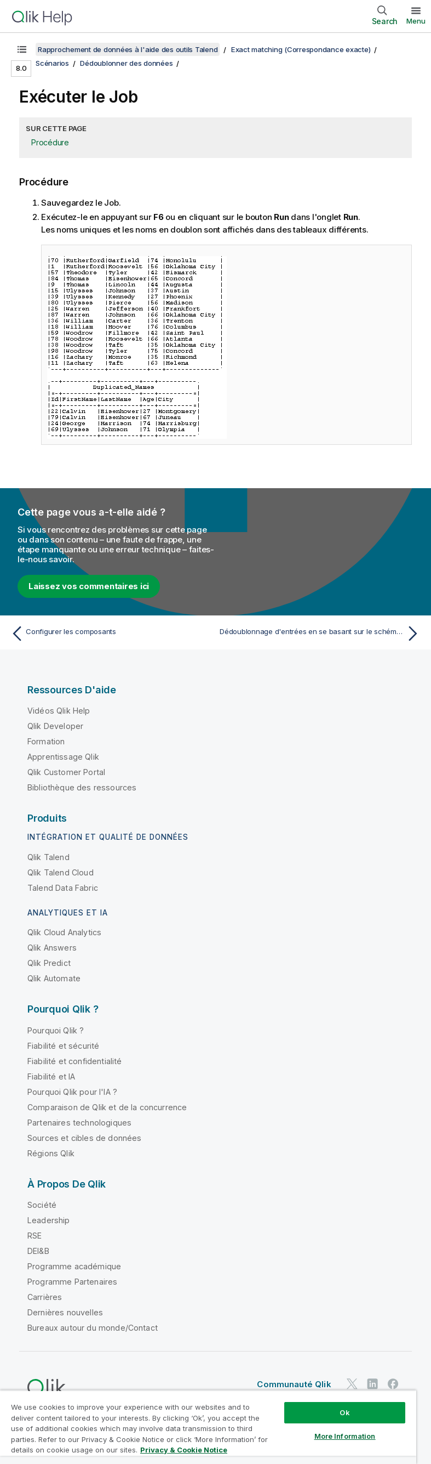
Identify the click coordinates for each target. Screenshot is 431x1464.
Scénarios (52, 63)
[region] (208, 1427)
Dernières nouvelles (65, 1312)
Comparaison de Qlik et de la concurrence (107, 1107)
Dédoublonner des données (126, 63)
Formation (46, 741)
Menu (416, 20)
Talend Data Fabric (62, 887)
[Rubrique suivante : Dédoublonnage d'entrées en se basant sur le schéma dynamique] (321, 633)
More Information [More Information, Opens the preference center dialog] (345, 1436)
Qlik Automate (54, 978)
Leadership (48, 1220)
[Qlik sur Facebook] (393, 1383)
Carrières (44, 1297)
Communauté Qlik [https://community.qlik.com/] (294, 1384)
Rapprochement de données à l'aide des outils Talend (127, 49)
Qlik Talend (48, 857)
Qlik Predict (49, 963)
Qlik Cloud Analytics (64, 932)
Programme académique (74, 1266)
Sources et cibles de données (84, 1138)
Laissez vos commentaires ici (88, 586)
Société (41, 1204)
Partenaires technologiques (79, 1122)
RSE (34, 1235)
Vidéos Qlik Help (58, 710)
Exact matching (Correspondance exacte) (301, 49)
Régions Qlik (50, 1153)
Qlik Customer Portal (66, 772)
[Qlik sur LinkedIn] (372, 1383)
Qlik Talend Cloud (60, 872)
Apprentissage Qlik (63, 756)
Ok (344, 1412)
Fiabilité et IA (51, 1076)
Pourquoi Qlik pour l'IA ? (72, 1091)
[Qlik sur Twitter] (352, 1383)
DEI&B (38, 1251)
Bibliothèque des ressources (81, 787)
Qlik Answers (52, 947)
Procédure (50, 142)
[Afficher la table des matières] (22, 49)
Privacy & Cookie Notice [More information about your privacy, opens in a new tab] (183, 1449)
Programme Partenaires (72, 1281)
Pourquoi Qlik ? (55, 1030)
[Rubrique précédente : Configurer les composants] (109, 633)
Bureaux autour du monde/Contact (92, 1327)
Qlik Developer (55, 726)
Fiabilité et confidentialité (74, 1061)
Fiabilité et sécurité (63, 1045)
